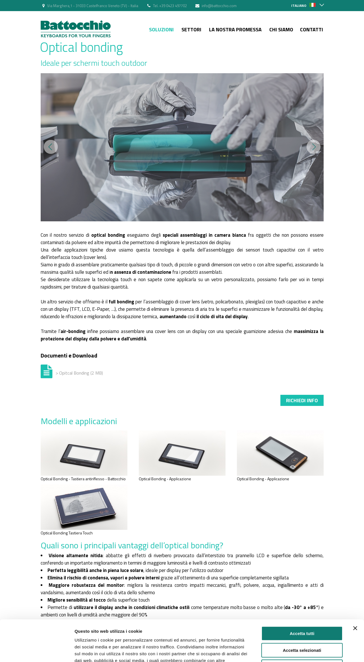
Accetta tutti (302, 592)
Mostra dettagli (299, 650)
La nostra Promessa (235, 29)
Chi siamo (281, 29)
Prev (51, 147)
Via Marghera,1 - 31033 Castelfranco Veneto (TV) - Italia (92, 6)
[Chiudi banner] (355, 587)
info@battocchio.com (219, 6)
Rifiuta (302, 625)
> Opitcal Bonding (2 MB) (79, 372)
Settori (191, 29)
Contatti (311, 29)
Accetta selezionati (302, 609)
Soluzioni (161, 29)
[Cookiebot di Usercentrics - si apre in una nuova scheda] (37, 651)
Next (313, 147)
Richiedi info (302, 400)
